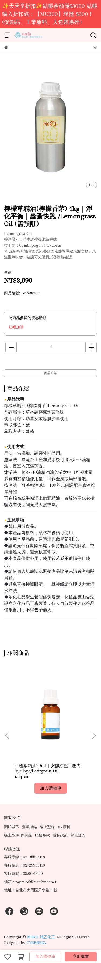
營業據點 (29, 827)
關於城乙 (11, 827)
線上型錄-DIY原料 (55, 827)
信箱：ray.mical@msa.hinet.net (30, 882)
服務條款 (42, 835)
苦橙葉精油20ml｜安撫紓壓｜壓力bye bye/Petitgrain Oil (48, 768)
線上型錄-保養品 (18, 835)
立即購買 (81, 956)
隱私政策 (60, 835)
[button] (93, 736)
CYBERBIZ (36, 942)
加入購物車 (45, 956)
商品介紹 (50, 373)
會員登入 (77, 835)
